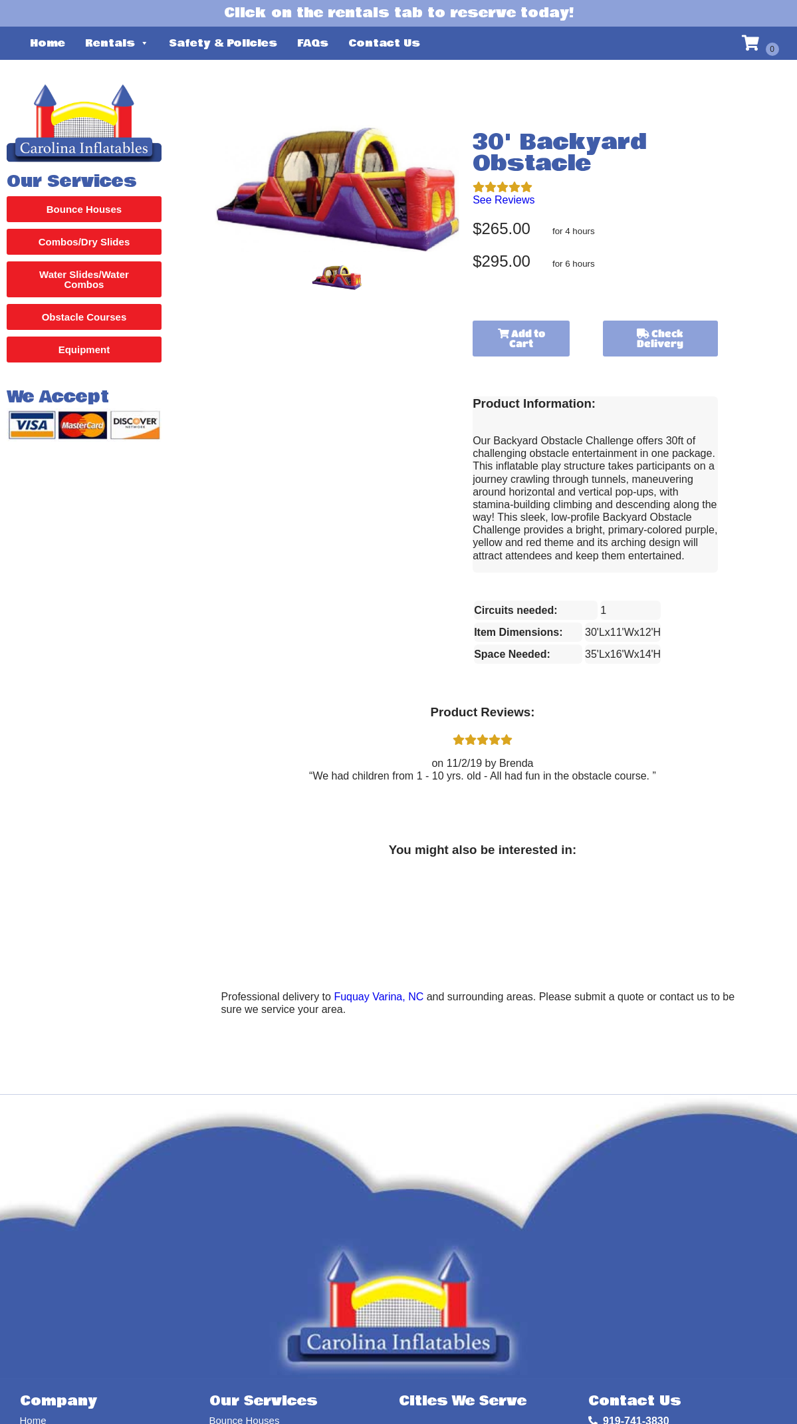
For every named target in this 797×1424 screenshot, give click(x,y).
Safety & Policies (223, 43)
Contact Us (384, 43)
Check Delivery (660, 338)
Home (47, 43)
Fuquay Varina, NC (378, 996)
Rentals (117, 43)
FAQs (312, 43)
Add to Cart (521, 338)
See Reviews (503, 200)
